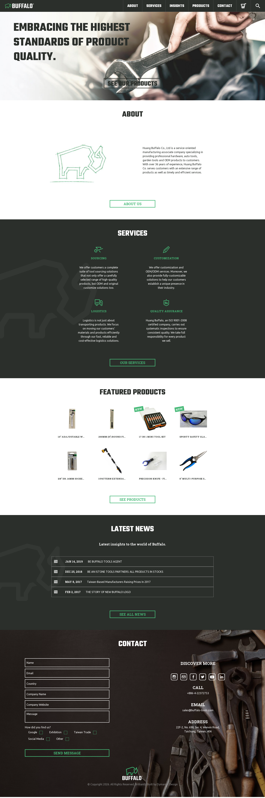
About (132, 6)
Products (200, 6)
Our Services (132, 362)
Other (60, 739)
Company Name (36, 694)
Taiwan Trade (82, 733)
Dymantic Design (167, 785)
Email (30, 673)
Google (33, 733)
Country (31, 683)
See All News (132, 614)
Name (30, 662)
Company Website (38, 704)
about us (132, 204)
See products (132, 499)
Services (153, 6)
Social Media (36, 739)
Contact (225, 6)
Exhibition (55, 733)
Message (32, 713)
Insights (177, 6)
